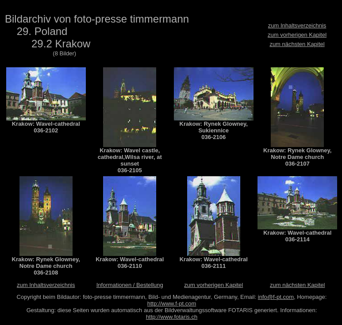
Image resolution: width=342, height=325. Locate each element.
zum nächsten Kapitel (296, 44)
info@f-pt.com (276, 297)
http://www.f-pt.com (171, 303)
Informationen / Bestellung (129, 285)
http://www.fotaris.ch (171, 316)
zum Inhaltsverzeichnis (297, 25)
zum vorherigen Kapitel (297, 34)
